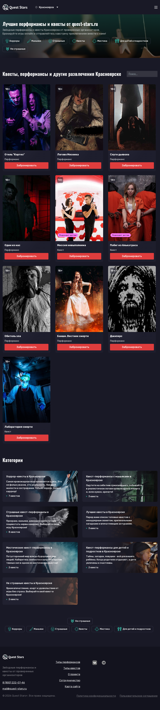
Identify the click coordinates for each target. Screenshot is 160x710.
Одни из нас (12, 245)
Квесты (78, 41)
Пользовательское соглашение (139, 695)
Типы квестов (71, 668)
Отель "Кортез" (15, 154)
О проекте (74, 674)
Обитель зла (13, 336)
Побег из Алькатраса (124, 245)
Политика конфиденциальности (96, 695)
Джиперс (116, 336)
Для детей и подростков (131, 41)
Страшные (57, 41)
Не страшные (15, 49)
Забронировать (27, 165)
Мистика (99, 41)
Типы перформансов (68, 662)
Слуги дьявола (119, 154)
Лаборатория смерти (19, 426)
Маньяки (34, 41)
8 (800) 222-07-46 (13, 682)
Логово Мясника (68, 154)
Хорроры (13, 41)
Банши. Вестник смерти (73, 336)
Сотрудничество (69, 680)
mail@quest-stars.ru (14, 688)
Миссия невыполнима (71, 245)
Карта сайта (72, 686)
